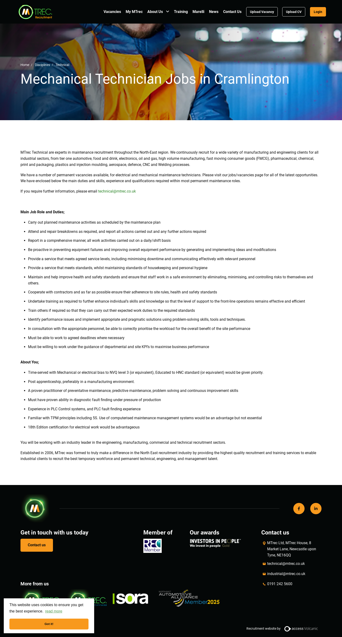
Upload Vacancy (262, 12)
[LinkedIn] (316, 508)
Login (318, 12)
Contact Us (232, 11)
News (213, 11)
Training (181, 11)
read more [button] (53, 611)
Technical (62, 64)
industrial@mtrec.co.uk (286, 573)
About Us (155, 11)
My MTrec (134, 11)
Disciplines (42, 64)
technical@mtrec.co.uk (286, 563)
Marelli (198, 11)
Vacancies (112, 11)
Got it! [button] (48, 624)
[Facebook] (299, 508)
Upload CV (294, 12)
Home (24, 64)
